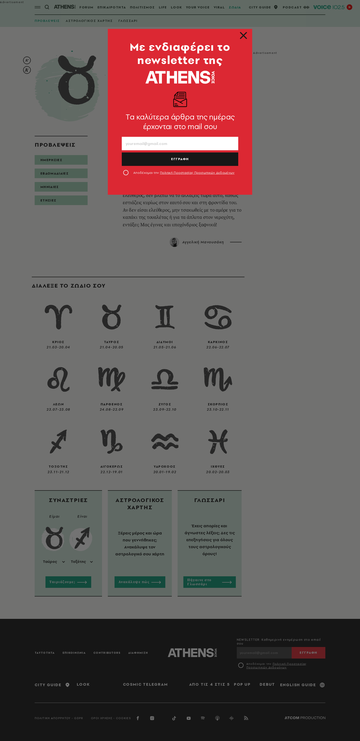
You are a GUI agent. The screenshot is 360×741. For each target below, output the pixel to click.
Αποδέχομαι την (184, 173)
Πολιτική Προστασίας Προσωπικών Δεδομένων (197, 172)
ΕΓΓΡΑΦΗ (180, 159)
